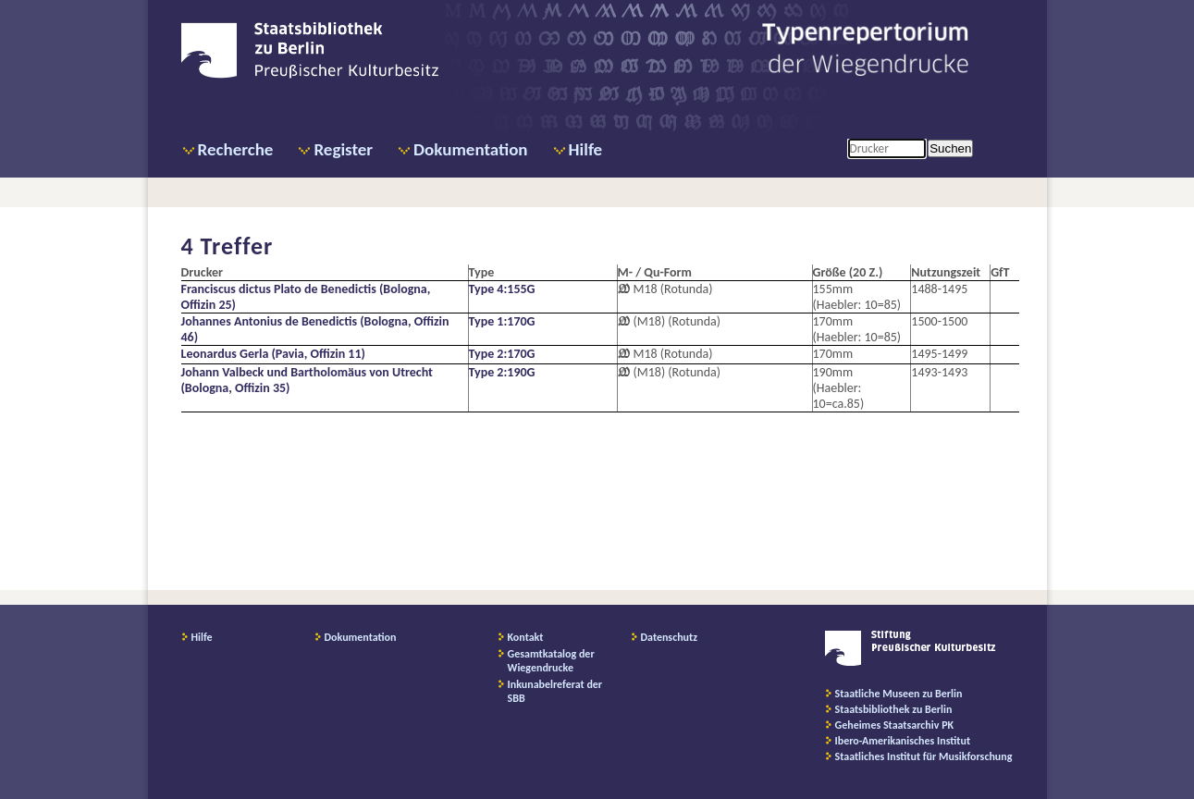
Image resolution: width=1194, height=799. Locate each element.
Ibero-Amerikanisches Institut (903, 740)
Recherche (236, 149)
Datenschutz (669, 637)
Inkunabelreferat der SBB (555, 691)
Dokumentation (470, 149)
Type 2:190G (502, 372)
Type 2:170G (502, 354)
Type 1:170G (502, 321)
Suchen (950, 148)
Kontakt (526, 637)
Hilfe (586, 149)
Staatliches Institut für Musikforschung (924, 756)
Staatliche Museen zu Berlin (899, 693)
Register (343, 149)
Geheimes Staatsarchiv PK (894, 725)
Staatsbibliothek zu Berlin (894, 709)
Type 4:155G (502, 289)
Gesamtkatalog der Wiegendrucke (551, 660)
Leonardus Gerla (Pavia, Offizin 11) (273, 354)
